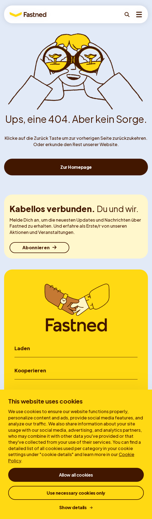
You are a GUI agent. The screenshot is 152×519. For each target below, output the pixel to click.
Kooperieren (30, 370)
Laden (22, 348)
